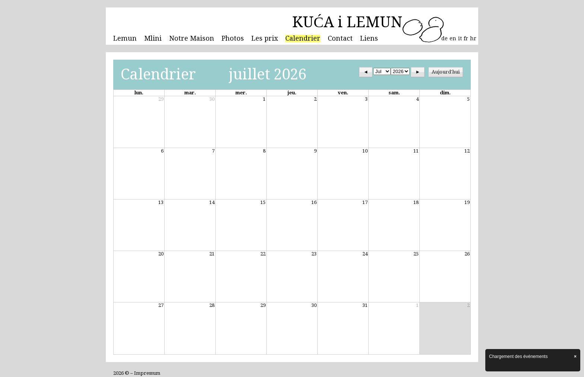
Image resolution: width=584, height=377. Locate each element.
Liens (369, 38)
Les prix (264, 38)
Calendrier (302, 38)
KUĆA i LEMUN (347, 22)
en (453, 38)
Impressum (147, 373)
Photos (233, 38)
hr (473, 38)
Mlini (153, 38)
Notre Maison (191, 38)
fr (466, 38)
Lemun (125, 38)
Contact (340, 38)
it (460, 38)
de (444, 38)
